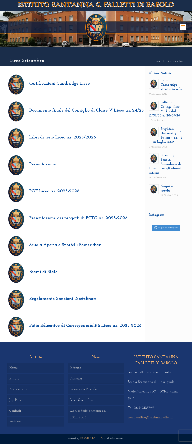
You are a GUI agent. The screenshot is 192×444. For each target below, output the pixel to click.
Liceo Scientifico (81, 400)
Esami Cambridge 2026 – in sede (171, 85)
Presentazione (42, 164)
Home (157, 61)
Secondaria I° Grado (83, 389)
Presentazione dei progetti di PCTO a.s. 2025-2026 (78, 218)
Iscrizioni (15, 421)
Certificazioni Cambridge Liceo (59, 83)
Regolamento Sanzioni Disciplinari (62, 299)
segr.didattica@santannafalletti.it (151, 417)
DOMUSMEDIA (91, 438)
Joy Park (15, 400)
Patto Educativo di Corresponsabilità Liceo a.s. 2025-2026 (85, 325)
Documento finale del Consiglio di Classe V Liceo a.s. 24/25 (86, 110)
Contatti (15, 411)
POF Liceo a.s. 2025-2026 (54, 191)
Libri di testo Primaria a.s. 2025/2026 (88, 414)
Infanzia (75, 368)
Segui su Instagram (166, 227)
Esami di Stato (43, 272)
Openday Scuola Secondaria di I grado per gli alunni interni (165, 164)
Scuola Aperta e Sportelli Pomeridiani (66, 245)
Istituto (14, 378)
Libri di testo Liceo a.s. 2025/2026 (62, 137)
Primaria (76, 378)
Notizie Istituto (20, 389)
